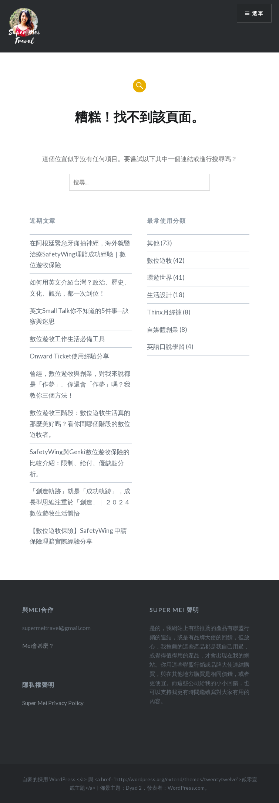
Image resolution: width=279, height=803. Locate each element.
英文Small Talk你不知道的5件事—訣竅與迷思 (79, 316)
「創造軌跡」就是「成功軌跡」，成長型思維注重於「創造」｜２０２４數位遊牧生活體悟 (80, 502)
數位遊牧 (159, 260)
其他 (153, 243)
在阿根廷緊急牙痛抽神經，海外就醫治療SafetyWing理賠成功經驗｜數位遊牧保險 (80, 254)
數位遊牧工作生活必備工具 (67, 339)
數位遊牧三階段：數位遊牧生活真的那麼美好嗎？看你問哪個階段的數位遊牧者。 (80, 424)
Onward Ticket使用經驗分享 (69, 356)
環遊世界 (159, 277)
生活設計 (159, 295)
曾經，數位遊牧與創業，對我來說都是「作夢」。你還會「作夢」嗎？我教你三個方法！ (80, 384)
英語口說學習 (166, 346)
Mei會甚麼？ (38, 645)
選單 (257, 13)
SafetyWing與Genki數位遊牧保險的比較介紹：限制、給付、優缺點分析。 (80, 463)
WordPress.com (186, 788)
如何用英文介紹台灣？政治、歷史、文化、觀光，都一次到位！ (80, 287)
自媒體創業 (162, 329)
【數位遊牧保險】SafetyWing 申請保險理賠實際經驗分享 (78, 536)
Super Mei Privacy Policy (53, 703)
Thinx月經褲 (164, 312)
